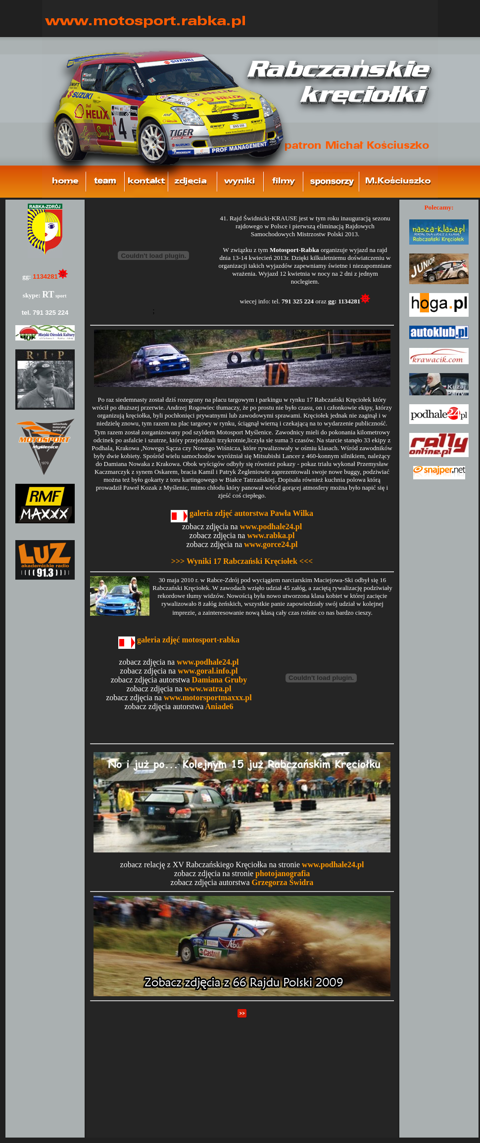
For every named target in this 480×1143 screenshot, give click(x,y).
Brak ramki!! (45, 669)
